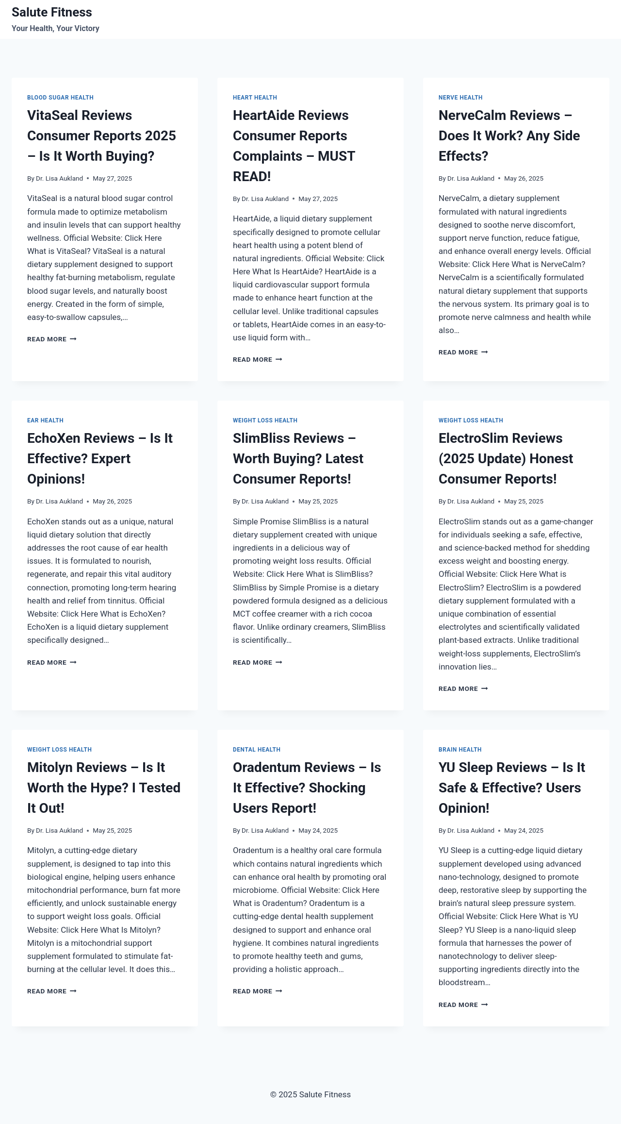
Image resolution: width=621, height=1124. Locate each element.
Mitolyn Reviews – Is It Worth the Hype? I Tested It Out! (103, 787)
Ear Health (45, 420)
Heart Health (255, 97)
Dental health (256, 749)
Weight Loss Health (265, 420)
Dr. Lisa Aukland (59, 178)
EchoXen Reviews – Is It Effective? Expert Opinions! (100, 458)
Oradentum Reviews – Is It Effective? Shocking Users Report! (307, 787)
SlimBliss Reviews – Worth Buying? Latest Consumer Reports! (298, 458)
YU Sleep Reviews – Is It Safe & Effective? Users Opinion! (512, 787)
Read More (52, 339)
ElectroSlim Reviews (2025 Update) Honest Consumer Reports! (506, 458)
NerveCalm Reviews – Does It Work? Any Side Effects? (509, 135)
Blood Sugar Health (60, 97)
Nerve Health (461, 97)
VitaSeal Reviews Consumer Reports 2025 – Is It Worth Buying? (101, 135)
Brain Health (460, 749)
